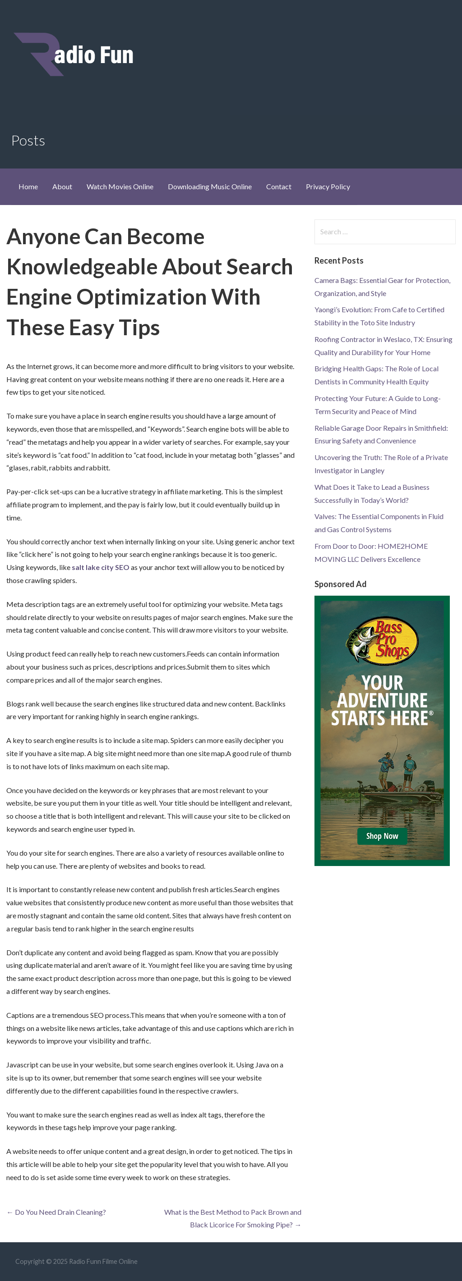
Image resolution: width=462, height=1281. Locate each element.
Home (28, 186)
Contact (278, 186)
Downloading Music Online (210, 186)
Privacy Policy (328, 186)
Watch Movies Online (120, 186)
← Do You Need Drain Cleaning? (56, 1212)
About (62, 186)
